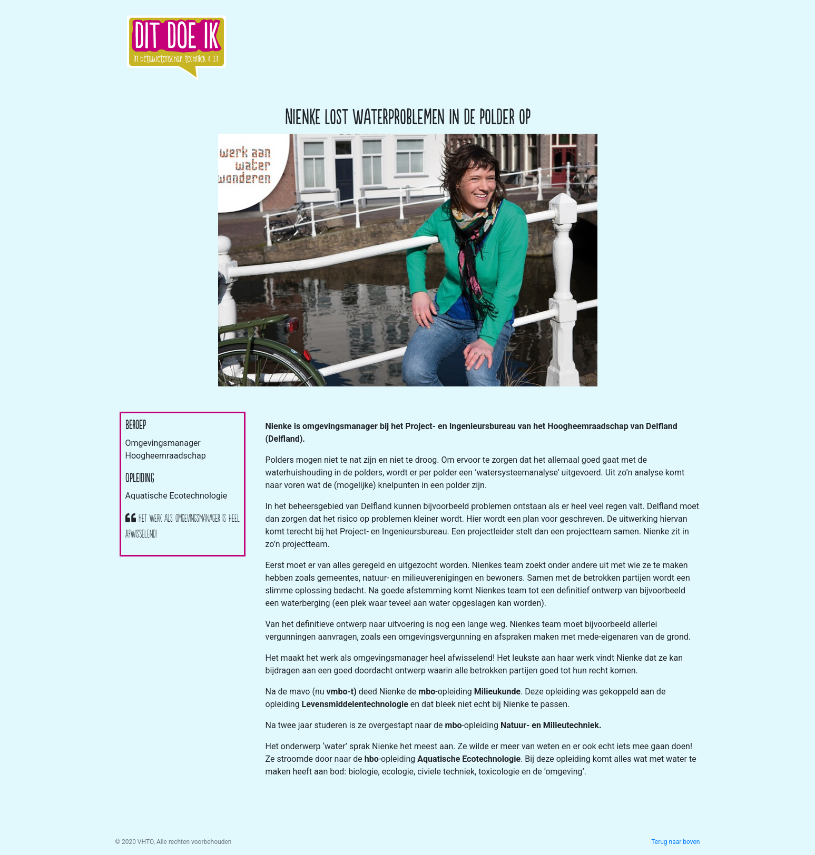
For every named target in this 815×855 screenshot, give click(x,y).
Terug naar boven (675, 842)
